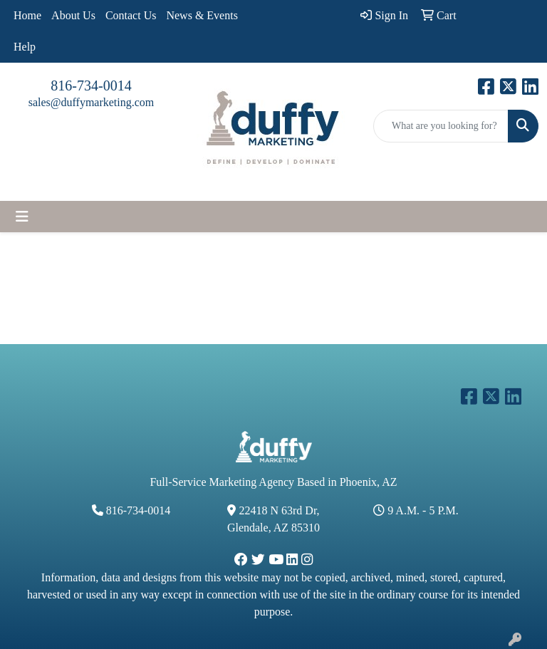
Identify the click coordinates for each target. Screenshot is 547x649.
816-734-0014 (91, 85)
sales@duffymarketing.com (91, 102)
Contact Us (131, 15)
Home (27, 15)
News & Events (201, 15)
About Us (73, 15)
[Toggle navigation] (22, 217)
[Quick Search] (441, 126)
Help (25, 47)
